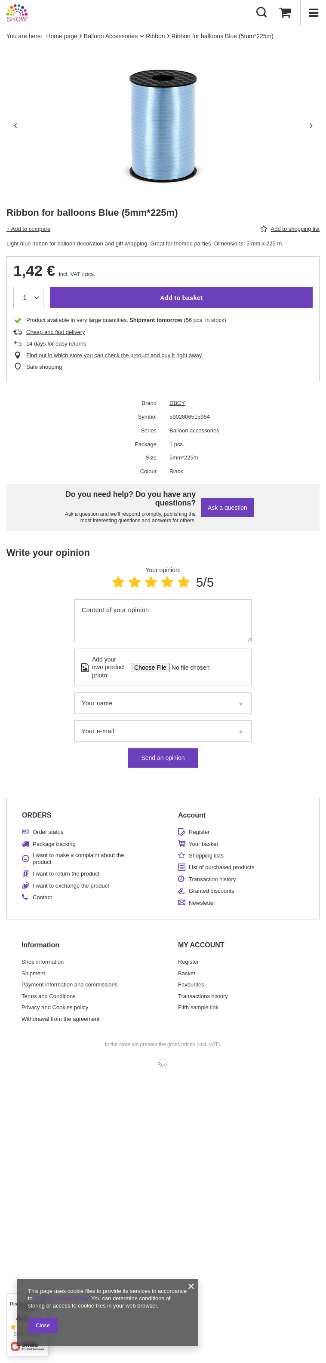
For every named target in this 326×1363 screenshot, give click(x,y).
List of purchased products (221, 867)
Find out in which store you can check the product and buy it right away (114, 355)
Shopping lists (206, 855)
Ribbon (155, 36)
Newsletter (202, 903)
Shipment (33, 973)
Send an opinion (163, 757)
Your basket (203, 844)
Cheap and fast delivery (55, 332)
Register (199, 832)
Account (192, 815)
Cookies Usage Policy (61, 1298)
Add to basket (181, 297)
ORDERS (36, 815)
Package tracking (54, 844)
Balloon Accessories (111, 36)
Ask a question (227, 507)
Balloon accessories (194, 430)
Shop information (43, 962)
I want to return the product (66, 873)
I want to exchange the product (71, 885)
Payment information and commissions (69, 984)
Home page (61, 36)
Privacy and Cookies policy (55, 1007)
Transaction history (212, 879)
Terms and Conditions (49, 996)
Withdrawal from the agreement (60, 1019)
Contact (42, 897)
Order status (48, 832)
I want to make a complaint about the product (78, 858)
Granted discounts (211, 891)
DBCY (177, 403)
